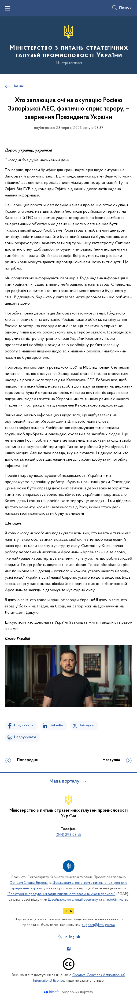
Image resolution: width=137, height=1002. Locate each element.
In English (72, 937)
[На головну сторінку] (68, 45)
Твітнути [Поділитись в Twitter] (86, 725)
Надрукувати (25, 737)
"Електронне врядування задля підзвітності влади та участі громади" (61, 894)
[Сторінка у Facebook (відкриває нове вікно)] (68, 948)
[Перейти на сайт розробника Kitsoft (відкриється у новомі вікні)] (51, 992)
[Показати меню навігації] (7, 8)
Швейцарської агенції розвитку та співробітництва (88, 900)
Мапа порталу (64, 781)
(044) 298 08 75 (68, 835)
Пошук (125, 8)
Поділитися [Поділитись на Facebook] (23, 725)
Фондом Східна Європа (29, 883)
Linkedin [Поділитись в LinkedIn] (56, 725)
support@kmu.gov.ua (98, 925)
